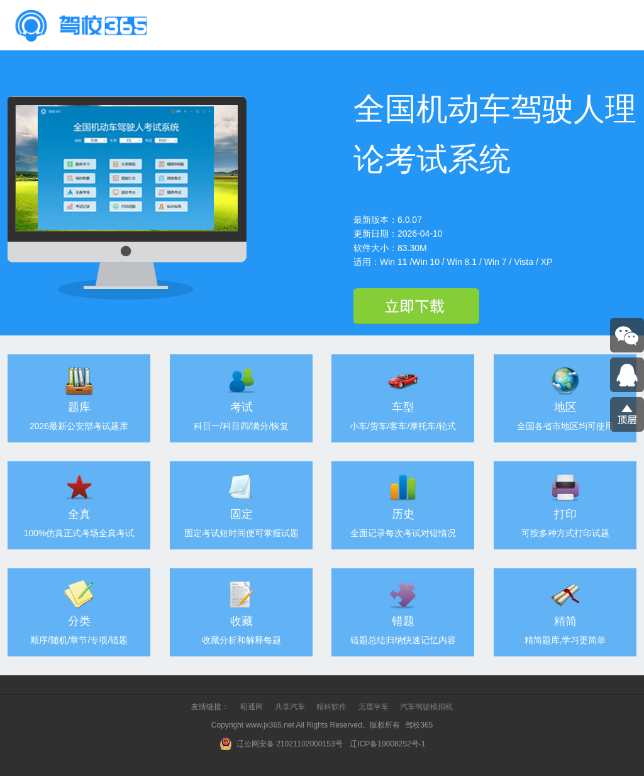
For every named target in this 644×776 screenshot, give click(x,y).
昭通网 (251, 706)
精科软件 (331, 706)
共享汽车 (290, 706)
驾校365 (419, 725)
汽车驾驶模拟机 (426, 706)
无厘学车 (373, 706)
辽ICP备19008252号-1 (388, 743)
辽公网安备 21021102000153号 (280, 744)
